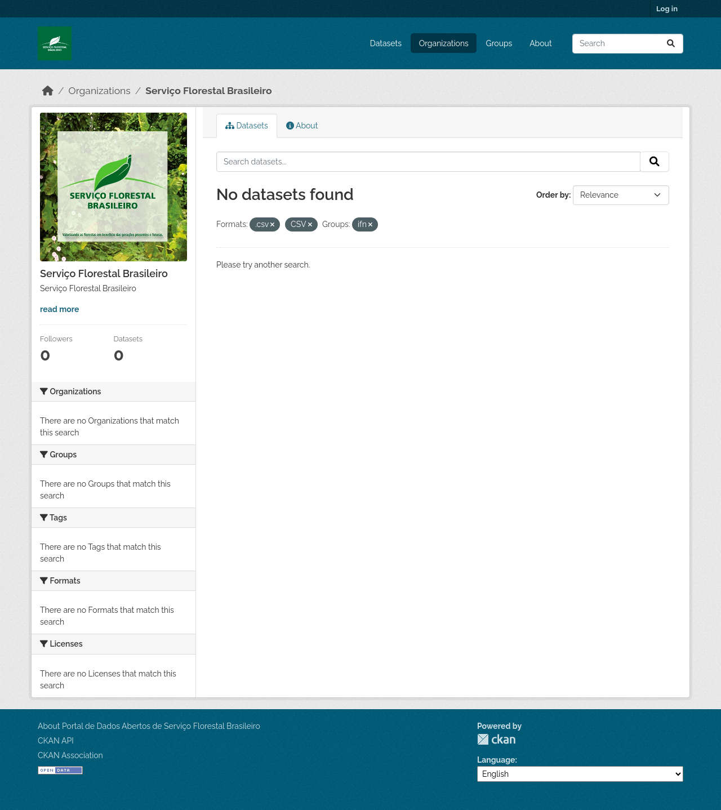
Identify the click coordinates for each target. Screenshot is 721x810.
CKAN (496, 739)
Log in (667, 9)
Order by (552, 194)
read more (59, 309)
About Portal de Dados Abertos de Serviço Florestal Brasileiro (149, 726)
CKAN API (56, 740)
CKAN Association (70, 755)
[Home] (48, 90)
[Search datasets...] (627, 44)
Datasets (386, 43)
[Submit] (671, 44)
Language (496, 759)
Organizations (444, 43)
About (540, 43)
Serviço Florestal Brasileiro (208, 90)
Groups (499, 43)
